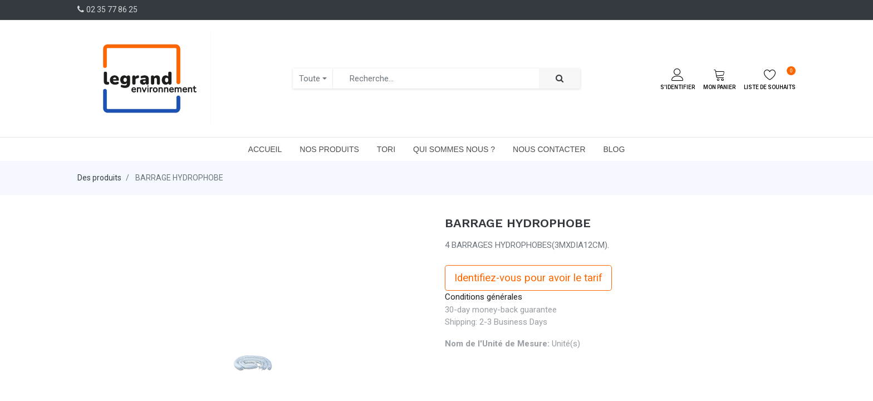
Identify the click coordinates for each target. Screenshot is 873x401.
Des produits (99, 177)
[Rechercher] (559, 79)
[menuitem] (265, 149)
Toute (309, 79)
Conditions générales (483, 297)
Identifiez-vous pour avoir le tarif (528, 278)
